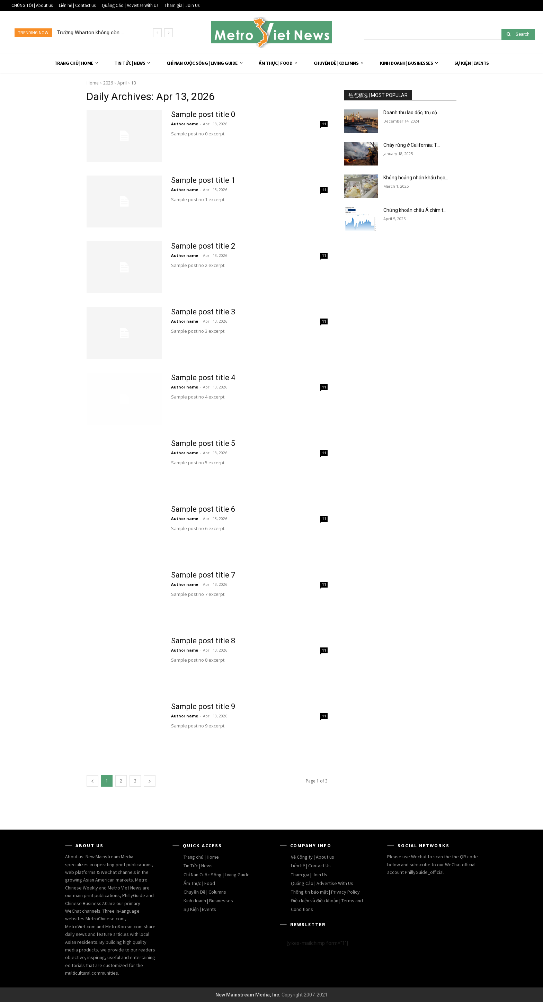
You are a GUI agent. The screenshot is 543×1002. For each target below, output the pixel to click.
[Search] (518, 34)
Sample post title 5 (203, 443)
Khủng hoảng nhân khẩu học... (415, 177)
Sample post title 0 (203, 114)
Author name (184, 123)
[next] (168, 32)
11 (324, 124)
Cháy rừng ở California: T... (411, 145)
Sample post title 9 (203, 706)
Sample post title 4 (203, 377)
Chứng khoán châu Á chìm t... (414, 210)
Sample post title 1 (203, 180)
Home (93, 83)
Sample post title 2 (203, 246)
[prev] (157, 32)
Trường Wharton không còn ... (90, 32)
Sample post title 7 (203, 575)
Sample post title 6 (203, 509)
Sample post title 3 (203, 311)
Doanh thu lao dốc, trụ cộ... (411, 112)
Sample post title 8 (203, 640)
